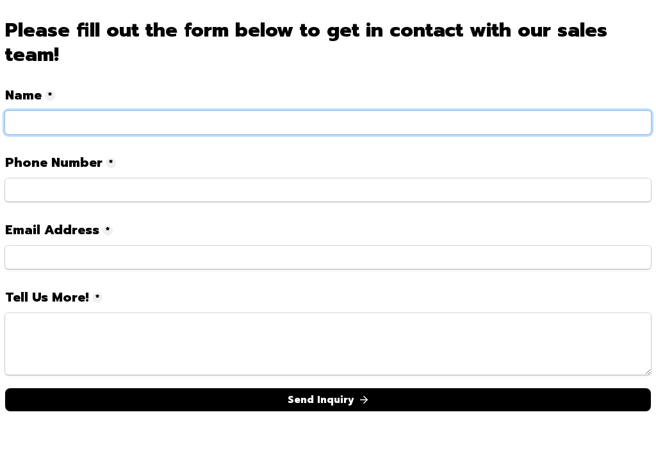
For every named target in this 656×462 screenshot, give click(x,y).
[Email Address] (328, 257)
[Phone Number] (328, 189)
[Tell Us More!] (328, 344)
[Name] (328, 122)
